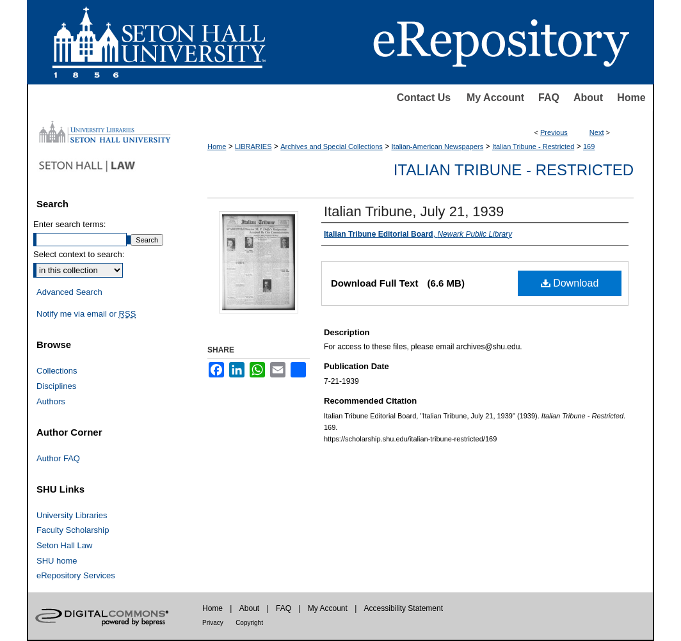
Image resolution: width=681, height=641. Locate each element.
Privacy (212, 622)
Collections (56, 371)
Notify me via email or (86, 314)
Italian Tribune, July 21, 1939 (414, 211)
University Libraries (72, 515)
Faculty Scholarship (72, 530)
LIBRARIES (253, 146)
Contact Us (424, 97)
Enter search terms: (69, 224)
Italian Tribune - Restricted (533, 146)
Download (570, 283)
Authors (50, 401)
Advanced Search (69, 292)
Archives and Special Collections (331, 146)
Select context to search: (78, 254)
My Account (495, 97)
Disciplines (56, 386)
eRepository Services (75, 575)
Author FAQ (58, 458)
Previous (554, 132)
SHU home (56, 561)
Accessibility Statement (403, 608)
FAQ (548, 97)
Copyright (249, 622)
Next (596, 132)
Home (631, 97)
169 (589, 146)
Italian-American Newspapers (438, 146)
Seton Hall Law (64, 545)
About (588, 97)
